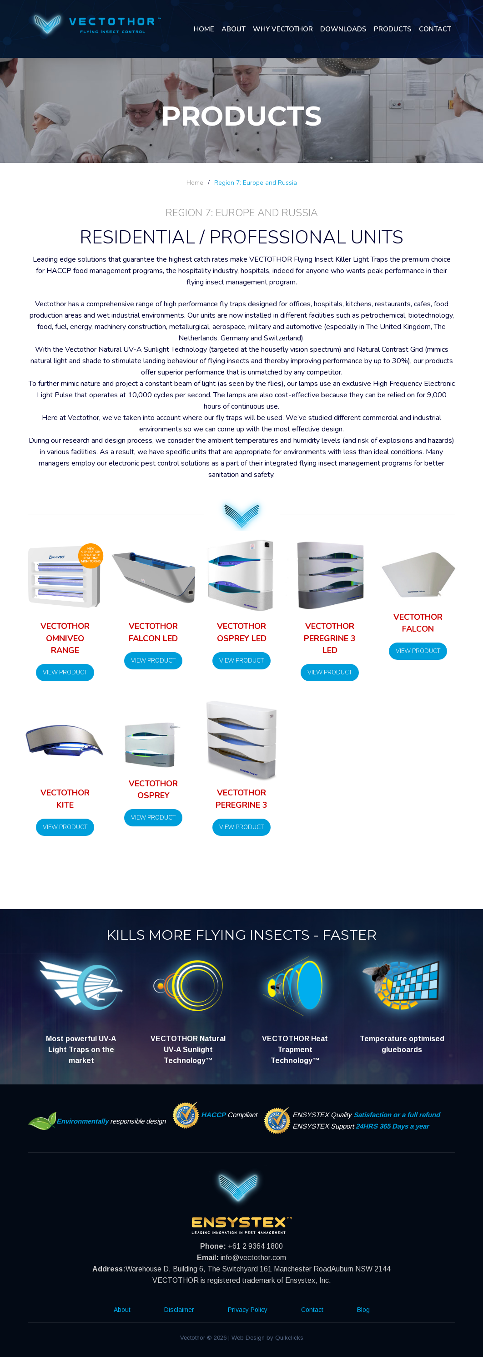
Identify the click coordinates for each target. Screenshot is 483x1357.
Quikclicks (289, 1337)
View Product (65, 672)
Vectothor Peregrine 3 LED (330, 638)
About (233, 29)
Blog (363, 1309)
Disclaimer (179, 1309)
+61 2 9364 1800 (255, 1246)
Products (393, 29)
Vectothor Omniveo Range (65, 638)
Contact (435, 29)
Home (204, 29)
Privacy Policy (247, 1309)
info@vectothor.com (253, 1257)
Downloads (343, 29)
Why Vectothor (283, 29)
